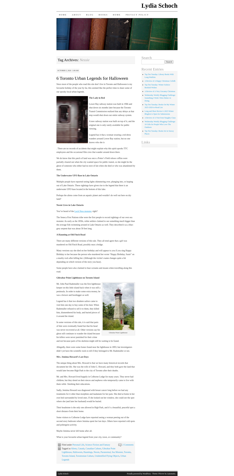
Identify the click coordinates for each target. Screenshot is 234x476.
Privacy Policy (137, 15)
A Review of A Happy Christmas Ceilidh (160, 81)
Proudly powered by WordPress (139, 474)
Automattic (171, 474)
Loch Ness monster (82, 211)
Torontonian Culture (85, 456)
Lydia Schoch (159, 5)
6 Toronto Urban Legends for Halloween (92, 78)
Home (63, 15)
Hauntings (88, 452)
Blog (90, 15)
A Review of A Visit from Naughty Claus (160, 118)
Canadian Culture (93, 448)
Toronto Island (68, 456)
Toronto (127, 452)
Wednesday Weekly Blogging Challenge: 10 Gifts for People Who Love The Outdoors (160, 124)
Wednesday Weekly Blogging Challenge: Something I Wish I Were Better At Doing (160, 98)
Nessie (96, 452)
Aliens (74, 448)
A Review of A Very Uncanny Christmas (160, 91)
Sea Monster (117, 452)
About (76, 15)
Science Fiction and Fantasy (97, 445)
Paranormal (106, 452)
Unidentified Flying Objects (107, 456)
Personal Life (78, 445)
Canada (81, 448)
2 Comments (128, 445)
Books (103, 15)
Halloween (77, 452)
